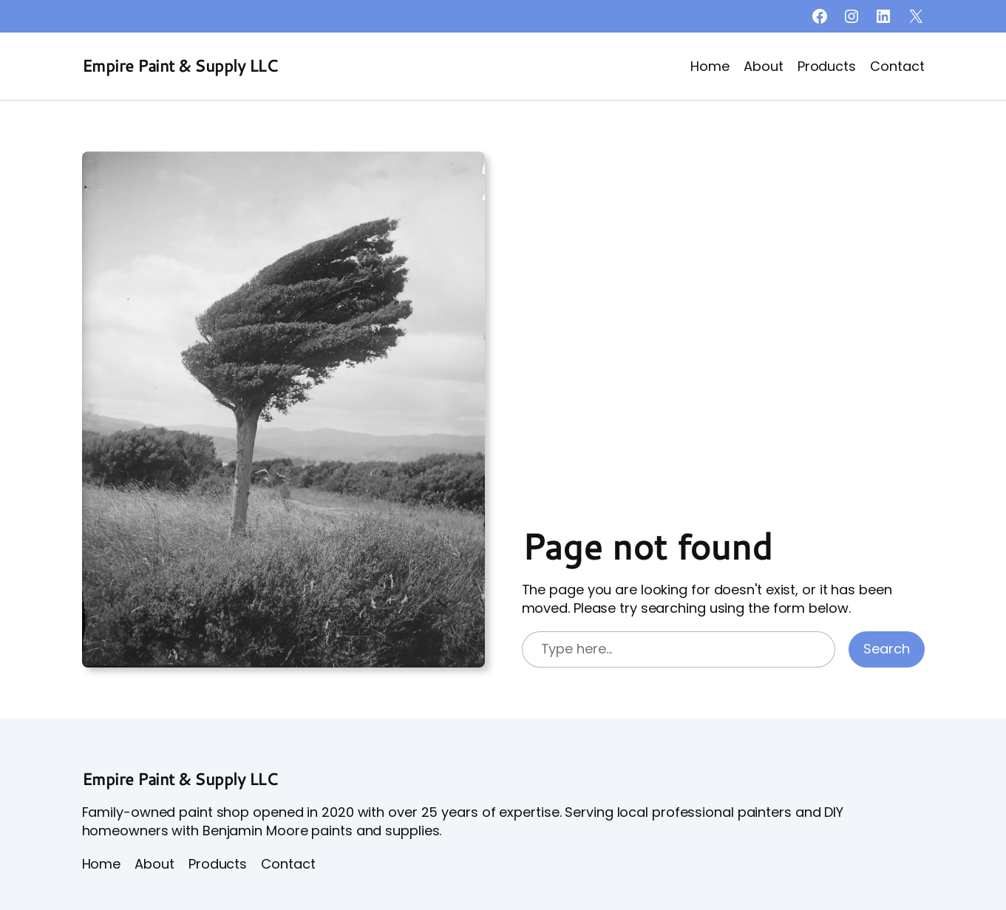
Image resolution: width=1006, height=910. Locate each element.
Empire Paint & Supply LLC (180, 65)
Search (886, 648)
